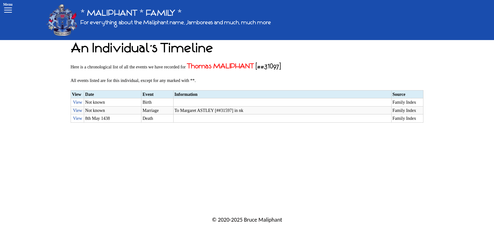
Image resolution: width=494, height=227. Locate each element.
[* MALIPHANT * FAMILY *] (158, 20)
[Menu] (8, 9)
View (77, 102)
